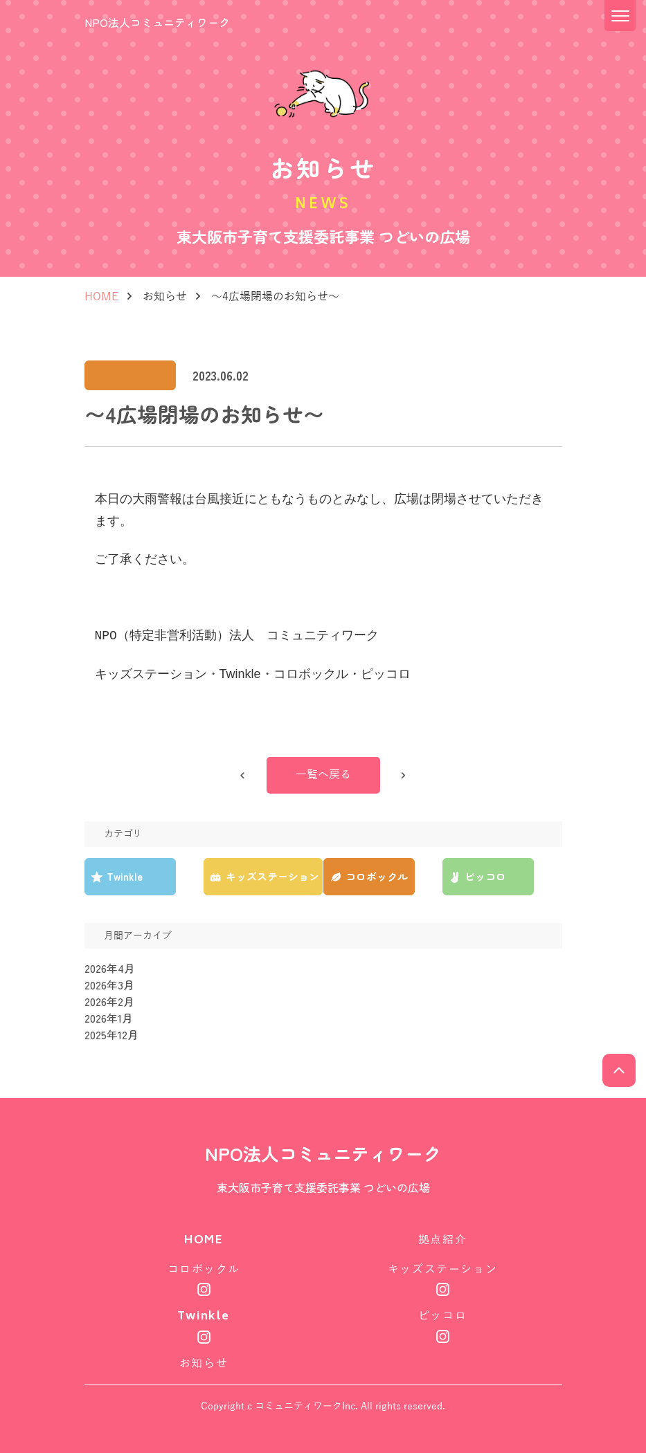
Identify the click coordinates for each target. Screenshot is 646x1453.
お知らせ (165, 297)
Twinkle (204, 1317)
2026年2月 (109, 1002)
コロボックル (204, 1270)
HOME (101, 297)
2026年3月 (109, 986)
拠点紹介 (442, 1241)
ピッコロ (442, 1316)
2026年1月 (108, 1019)
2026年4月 (109, 969)
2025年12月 (111, 1035)
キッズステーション (442, 1270)
